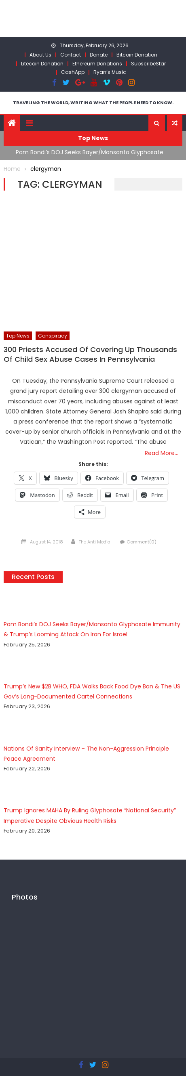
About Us (40, 54)
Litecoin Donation (42, 63)
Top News (18, 335)
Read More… (161, 453)
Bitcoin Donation (136, 54)
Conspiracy (52, 335)
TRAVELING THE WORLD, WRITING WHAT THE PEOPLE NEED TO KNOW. (93, 102)
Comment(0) (141, 542)
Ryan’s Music (109, 72)
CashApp (73, 72)
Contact (70, 54)
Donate (99, 54)
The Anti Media (94, 542)
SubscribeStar (148, 63)
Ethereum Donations (97, 63)
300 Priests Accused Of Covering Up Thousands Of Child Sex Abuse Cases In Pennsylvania (90, 354)
